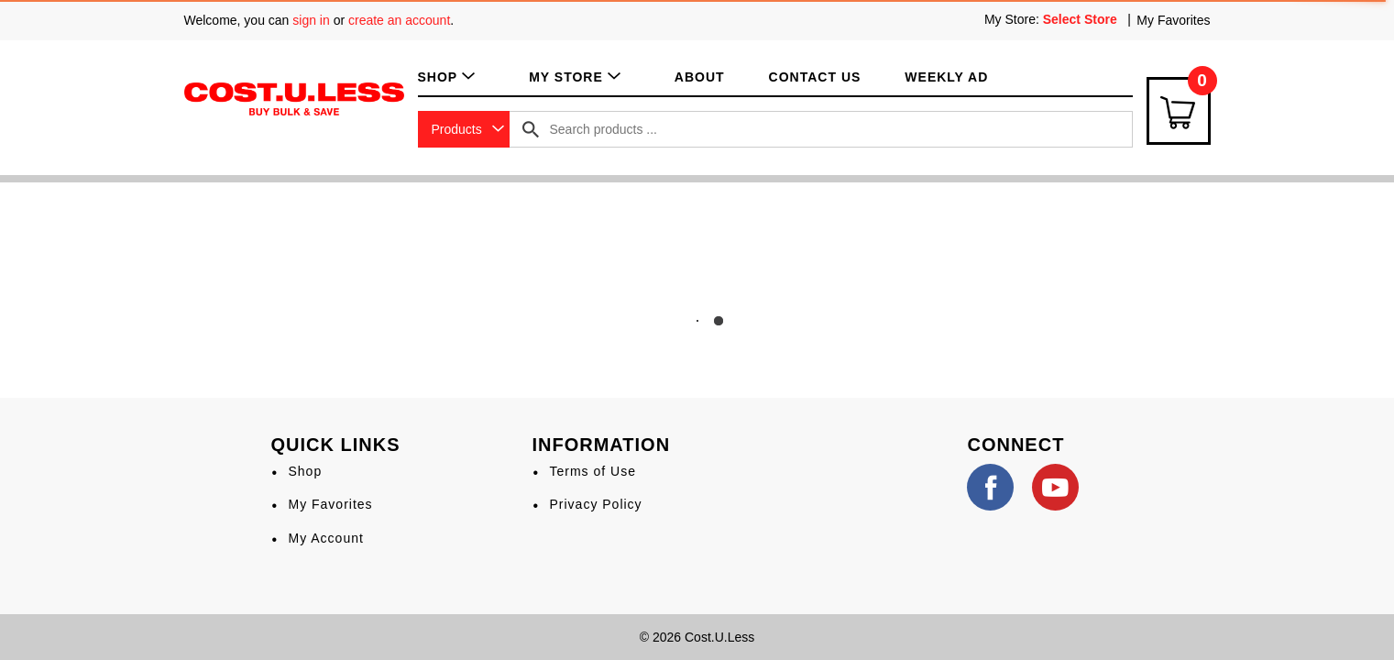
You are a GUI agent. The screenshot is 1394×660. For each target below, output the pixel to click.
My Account (325, 538)
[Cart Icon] (1179, 111)
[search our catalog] (530, 129)
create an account (399, 20)
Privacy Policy (595, 504)
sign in (310, 20)
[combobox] (464, 129)
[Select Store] (1082, 19)
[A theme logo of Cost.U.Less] (294, 98)
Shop (305, 471)
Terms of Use (592, 471)
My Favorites (1173, 20)
